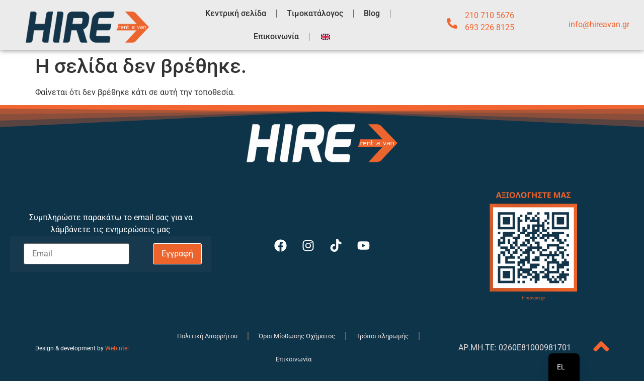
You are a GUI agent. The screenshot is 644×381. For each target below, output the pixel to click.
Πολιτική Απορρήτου (207, 336)
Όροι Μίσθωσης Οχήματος (297, 336)
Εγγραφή (177, 253)
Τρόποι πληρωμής (382, 336)
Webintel (117, 348)
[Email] (77, 253)
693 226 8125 (489, 27)
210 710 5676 (489, 15)
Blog (372, 13)
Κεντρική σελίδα (235, 13)
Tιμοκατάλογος (315, 13)
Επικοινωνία (276, 36)
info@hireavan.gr (599, 24)
